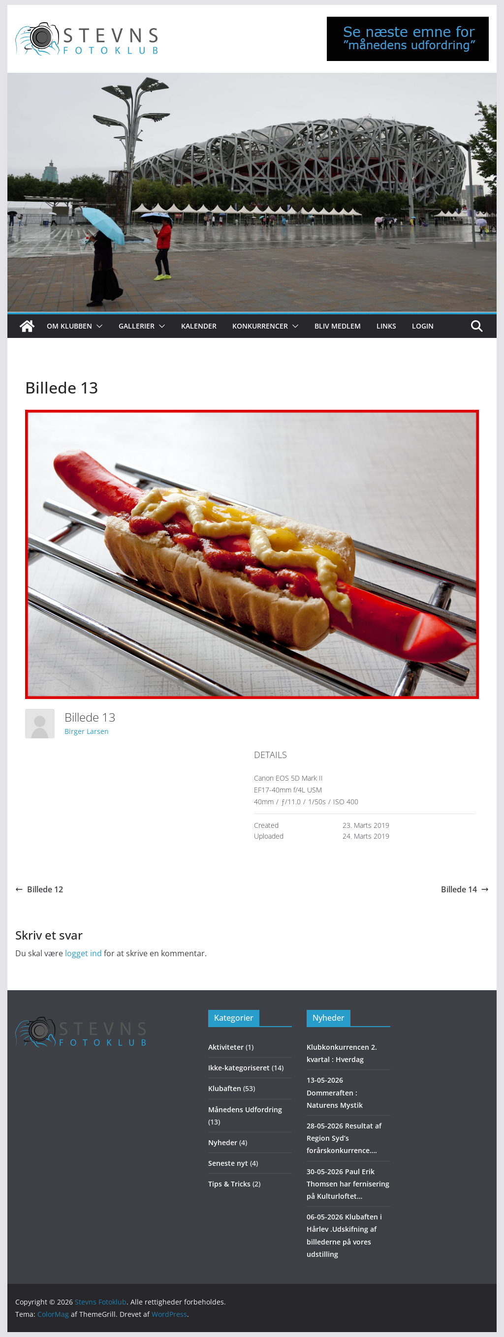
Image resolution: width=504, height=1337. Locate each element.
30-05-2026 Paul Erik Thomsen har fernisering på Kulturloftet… (348, 1184)
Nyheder (222, 1142)
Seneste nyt (228, 1163)
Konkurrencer (260, 326)
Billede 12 (39, 889)
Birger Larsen (86, 731)
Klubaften (224, 1088)
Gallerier (137, 326)
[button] (97, 326)
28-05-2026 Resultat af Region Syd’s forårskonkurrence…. (344, 1138)
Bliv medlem (338, 326)
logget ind (83, 953)
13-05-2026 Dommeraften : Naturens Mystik (335, 1092)
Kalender (199, 326)
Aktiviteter (226, 1047)
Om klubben (69, 326)
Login (423, 326)
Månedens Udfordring (245, 1109)
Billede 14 (465, 889)
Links (386, 326)
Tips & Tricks (229, 1183)
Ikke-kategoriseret (239, 1067)
